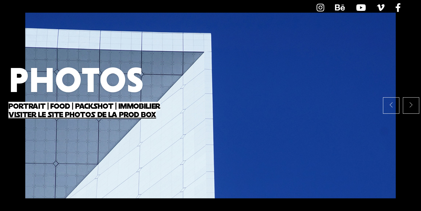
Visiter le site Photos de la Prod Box (82, 114)
